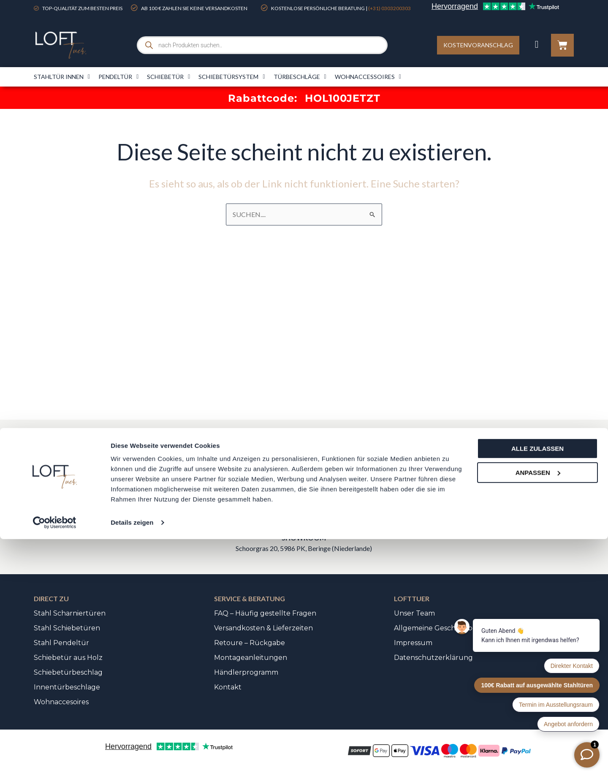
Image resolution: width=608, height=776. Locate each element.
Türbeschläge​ (300, 77)
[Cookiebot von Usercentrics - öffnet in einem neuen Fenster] (55, 759)
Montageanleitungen (250, 658)
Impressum (413, 643)
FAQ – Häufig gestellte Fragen (265, 613)
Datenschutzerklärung (433, 658)
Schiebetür (168, 77)
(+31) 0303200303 (389, 8)
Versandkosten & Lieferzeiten (263, 628)
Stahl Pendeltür (61, 643)
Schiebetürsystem (231, 77)
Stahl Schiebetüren (67, 628)
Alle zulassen (537, 685)
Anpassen (538, 709)
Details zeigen (132, 759)
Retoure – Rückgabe (249, 643)
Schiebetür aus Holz (68, 658)
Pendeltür (118, 77)
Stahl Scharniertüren (70, 613)
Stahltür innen (62, 77)
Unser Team (414, 613)
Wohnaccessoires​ (368, 77)
